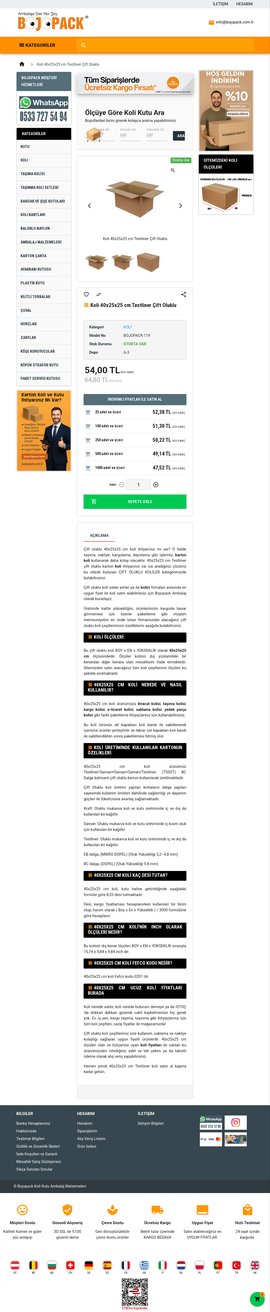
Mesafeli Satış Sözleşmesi (38, 1162)
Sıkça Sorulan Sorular (34, 1169)
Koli (24, 160)
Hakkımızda (26, 1131)
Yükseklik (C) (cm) (155, 132)
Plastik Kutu (33, 283)
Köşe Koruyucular (38, 351)
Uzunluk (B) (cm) (101, 132)
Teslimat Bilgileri (30, 1139)
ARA (181, 135)
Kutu (25, 147)
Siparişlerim (87, 1131)
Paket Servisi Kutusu (40, 378)
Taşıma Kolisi (33, 174)
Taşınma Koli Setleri (40, 187)
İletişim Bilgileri (151, 1123)
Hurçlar (29, 324)
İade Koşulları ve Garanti (36, 1154)
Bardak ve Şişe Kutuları (43, 201)
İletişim (220, 4)
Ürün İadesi (86, 1146)
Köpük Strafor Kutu (39, 365)
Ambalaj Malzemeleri (41, 242)
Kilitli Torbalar (35, 297)
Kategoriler (40, 45)
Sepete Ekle (121, 502)
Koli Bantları (33, 215)
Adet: (113, 484)
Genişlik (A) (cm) (128, 132)
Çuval (26, 310)
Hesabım (244, 4)
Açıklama (99, 535)
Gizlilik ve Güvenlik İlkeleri (38, 1146)
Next (180, 206)
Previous (89, 206)
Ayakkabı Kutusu (36, 269)
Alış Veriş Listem (91, 1139)
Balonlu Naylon (35, 228)
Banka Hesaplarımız (33, 1123)
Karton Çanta (33, 256)
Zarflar (28, 338)
